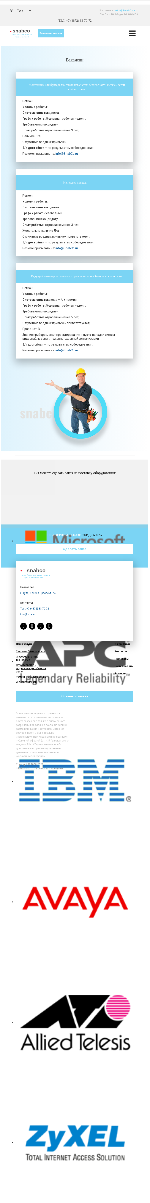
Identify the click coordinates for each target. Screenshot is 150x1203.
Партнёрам (121, 658)
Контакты (120, 651)
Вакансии (120, 673)
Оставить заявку (74, 696)
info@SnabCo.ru (125, 10)
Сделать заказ (74, 549)
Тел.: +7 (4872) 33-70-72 (34, 608)
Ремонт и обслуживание (31, 676)
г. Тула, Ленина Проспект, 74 (37, 593)
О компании (122, 644)
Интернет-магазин (27, 682)
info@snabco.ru (29, 614)
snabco (21, 31)
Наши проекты (123, 666)
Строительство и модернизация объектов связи (31, 668)
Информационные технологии (27, 658)
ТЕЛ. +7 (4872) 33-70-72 (75, 20)
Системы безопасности (30, 651)
